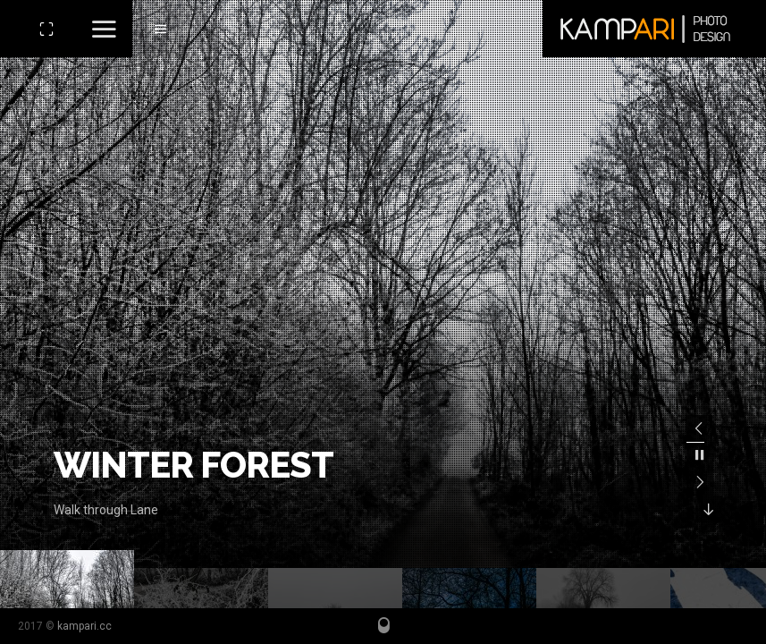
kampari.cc (84, 626)
